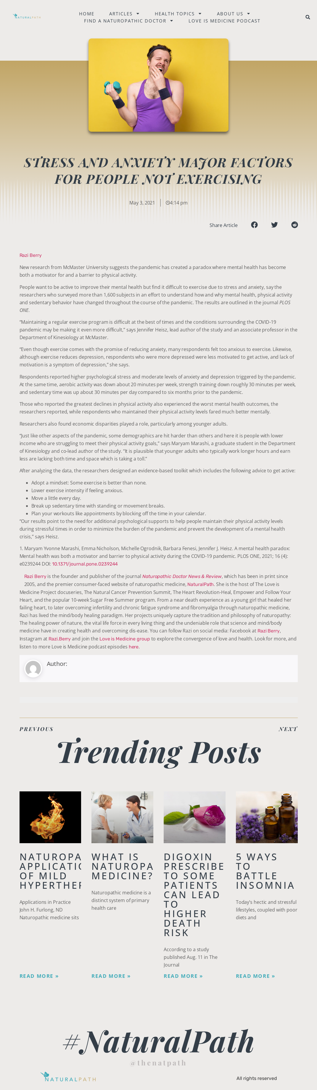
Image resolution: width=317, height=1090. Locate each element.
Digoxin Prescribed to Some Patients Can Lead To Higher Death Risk (199, 894)
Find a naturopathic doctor (129, 20)
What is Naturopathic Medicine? (136, 866)
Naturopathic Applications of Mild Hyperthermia (65, 870)
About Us (234, 13)
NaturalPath (200, 584)
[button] (308, 17)
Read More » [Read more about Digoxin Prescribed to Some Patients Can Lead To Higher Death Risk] (183, 976)
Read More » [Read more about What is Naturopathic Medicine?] (111, 976)
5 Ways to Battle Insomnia (265, 870)
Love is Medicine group (124, 639)
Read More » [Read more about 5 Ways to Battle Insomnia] (255, 976)
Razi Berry (31, 255)
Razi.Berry (60, 639)
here (134, 647)
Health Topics (179, 13)
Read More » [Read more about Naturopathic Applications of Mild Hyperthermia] (39, 976)
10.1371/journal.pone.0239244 (85, 564)
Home (87, 14)
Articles (125, 13)
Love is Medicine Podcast (225, 21)
